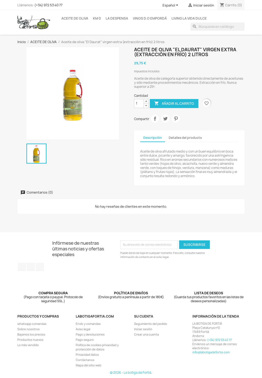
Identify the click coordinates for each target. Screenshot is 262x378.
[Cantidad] (139, 103)
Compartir (155, 119)
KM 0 (97, 18)
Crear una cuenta (146, 334)
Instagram (40, 267)
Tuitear (165, 119)
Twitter (31, 267)
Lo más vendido (28, 345)
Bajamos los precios (31, 334)
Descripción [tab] (152, 138)
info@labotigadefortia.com (211, 352)
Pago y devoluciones (90, 334)
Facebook (22, 267)
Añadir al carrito (174, 103)
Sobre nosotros (28, 329)
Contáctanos (85, 360)
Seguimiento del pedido (150, 324)
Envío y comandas (88, 324)
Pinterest (176, 119)
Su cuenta (143, 316)
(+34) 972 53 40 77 (48, 5)
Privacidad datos (87, 355)
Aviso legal (83, 329)
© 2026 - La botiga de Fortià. (131, 372)
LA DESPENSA (117, 18)
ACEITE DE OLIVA (74, 18)
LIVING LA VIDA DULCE (189, 18)
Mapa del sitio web (88, 365)
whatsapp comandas (31, 324)
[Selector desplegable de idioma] (171, 5)
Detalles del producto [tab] (185, 138)
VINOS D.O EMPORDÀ (150, 18)
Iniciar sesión (143, 329)
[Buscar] (218, 26)
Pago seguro (85, 340)
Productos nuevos (30, 340)
